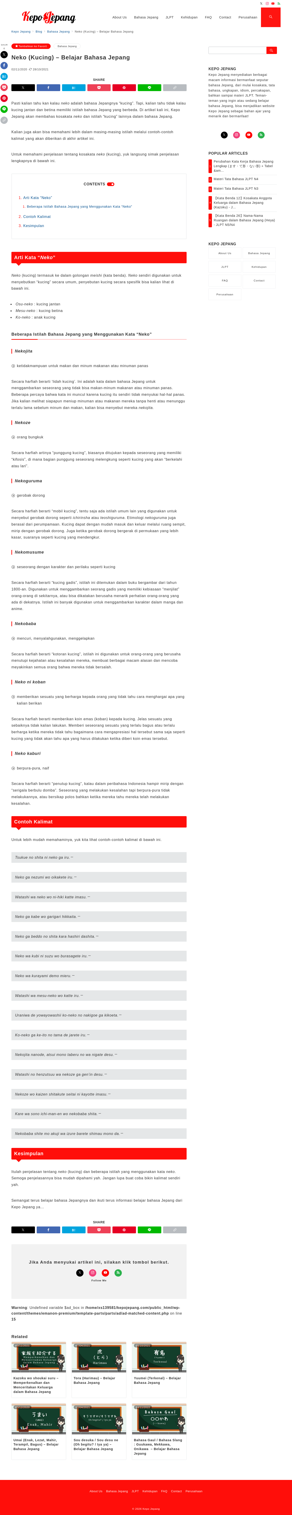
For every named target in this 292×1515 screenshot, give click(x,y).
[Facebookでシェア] (4, 65)
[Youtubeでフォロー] (273, 3)
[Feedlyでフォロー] (279, 3)
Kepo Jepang (151, 1508)
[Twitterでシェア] (4, 54)
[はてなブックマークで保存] (4, 76)
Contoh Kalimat (37, 217)
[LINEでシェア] (4, 109)
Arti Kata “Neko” (37, 198)
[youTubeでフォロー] (248, 135)
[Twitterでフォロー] (261, 3)
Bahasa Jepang (67, 46)
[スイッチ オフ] (271, 17)
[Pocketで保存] (4, 87)
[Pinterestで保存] (4, 98)
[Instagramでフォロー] (267, 3)
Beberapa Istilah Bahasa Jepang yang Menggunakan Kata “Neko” (79, 206)
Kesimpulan (33, 226)
